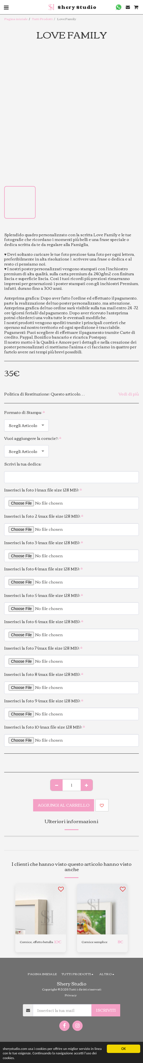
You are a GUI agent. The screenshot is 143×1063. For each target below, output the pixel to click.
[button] (119, 7)
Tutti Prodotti (42, 18)
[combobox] (26, 426)
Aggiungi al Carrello (64, 805)
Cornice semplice (94, 941)
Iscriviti (106, 1010)
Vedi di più (129, 394)
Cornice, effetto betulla (36, 941)
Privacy (71, 995)
